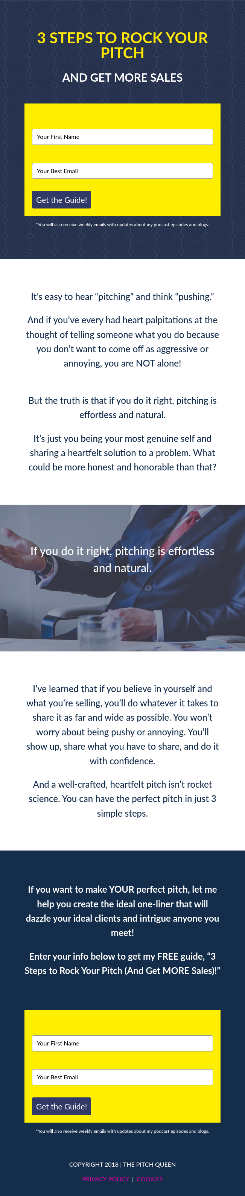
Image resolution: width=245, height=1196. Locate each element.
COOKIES (150, 1178)
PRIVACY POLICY (105, 1178)
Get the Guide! (61, 199)
